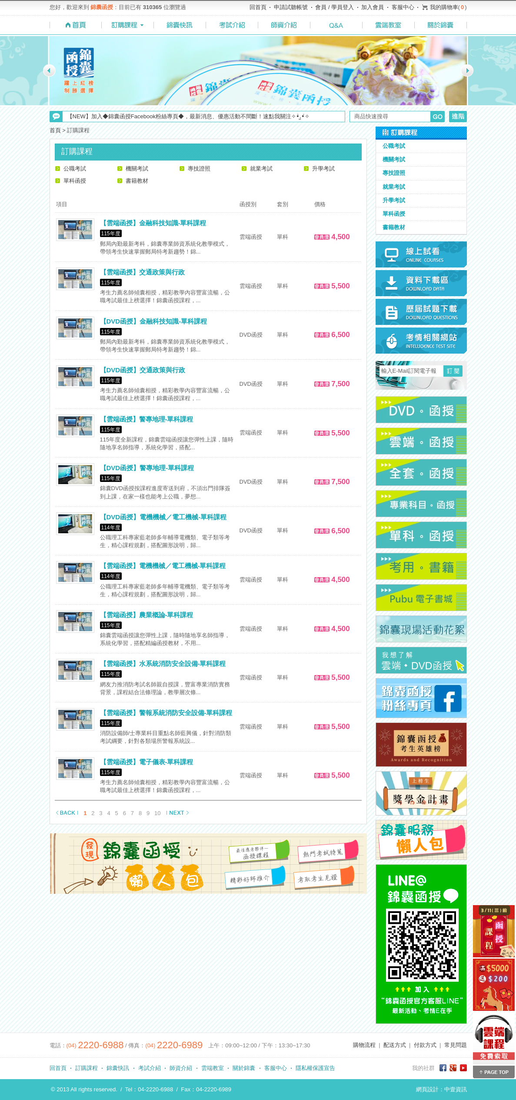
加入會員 (372, 7)
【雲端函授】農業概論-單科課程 (146, 615)
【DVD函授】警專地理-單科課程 (147, 467)
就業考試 (261, 168)
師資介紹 (181, 1068)
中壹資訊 (455, 1089)
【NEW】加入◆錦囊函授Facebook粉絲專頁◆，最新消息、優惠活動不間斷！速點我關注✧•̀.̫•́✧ (188, 116)
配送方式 (394, 1045)
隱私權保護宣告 (315, 1068)
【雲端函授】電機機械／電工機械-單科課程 (163, 565)
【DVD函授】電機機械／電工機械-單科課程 (163, 517)
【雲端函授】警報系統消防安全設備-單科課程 (166, 712)
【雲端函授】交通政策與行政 (142, 272)
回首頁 (258, 7)
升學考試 (323, 168)
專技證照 (199, 168)
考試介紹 (149, 1068)
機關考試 (137, 168)
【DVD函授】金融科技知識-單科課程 (153, 321)
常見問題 (455, 1045)
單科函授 (74, 180)
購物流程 (364, 1045)
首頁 (55, 130)
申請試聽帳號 (291, 7)
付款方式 (425, 1045)
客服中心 (403, 7)
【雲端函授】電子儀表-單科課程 (146, 762)
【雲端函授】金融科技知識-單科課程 (153, 223)
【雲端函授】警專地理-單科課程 (146, 419)
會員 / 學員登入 (334, 7)
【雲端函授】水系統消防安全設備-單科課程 (163, 663)
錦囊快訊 (118, 1068)
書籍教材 (137, 180)
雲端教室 (212, 1068)
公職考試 (74, 168)
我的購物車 (444, 7)
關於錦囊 (244, 1068)
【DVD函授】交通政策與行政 (143, 370)
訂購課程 (86, 1068)
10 (157, 813)
